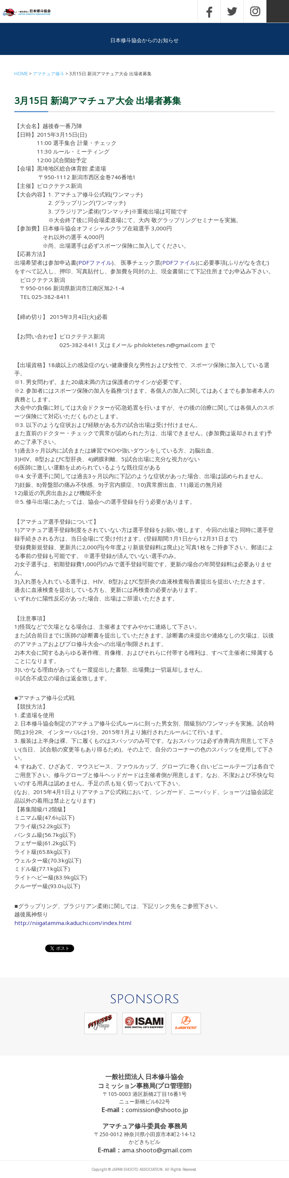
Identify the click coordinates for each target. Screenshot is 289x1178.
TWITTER (232, 11)
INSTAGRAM (255, 11)
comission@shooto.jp (157, 1109)
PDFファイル (95, 262)
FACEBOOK (209, 11)
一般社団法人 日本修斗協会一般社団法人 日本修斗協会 (32, 12)
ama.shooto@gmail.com (157, 1150)
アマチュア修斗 (48, 73)
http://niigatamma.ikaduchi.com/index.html (72, 923)
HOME (21, 73)
